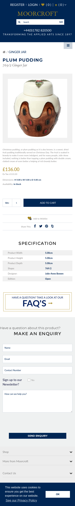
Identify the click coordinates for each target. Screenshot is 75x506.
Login (33, 5)
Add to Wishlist (38, 218)
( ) (46, 5)
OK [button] (58, 494)
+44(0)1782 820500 (37, 30)
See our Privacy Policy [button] (21, 500)
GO (61, 22)
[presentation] (29, 422)
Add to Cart (48, 202)
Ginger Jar (17, 52)
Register (17, 5)
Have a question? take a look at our (37, 302)
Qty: (7, 202)
